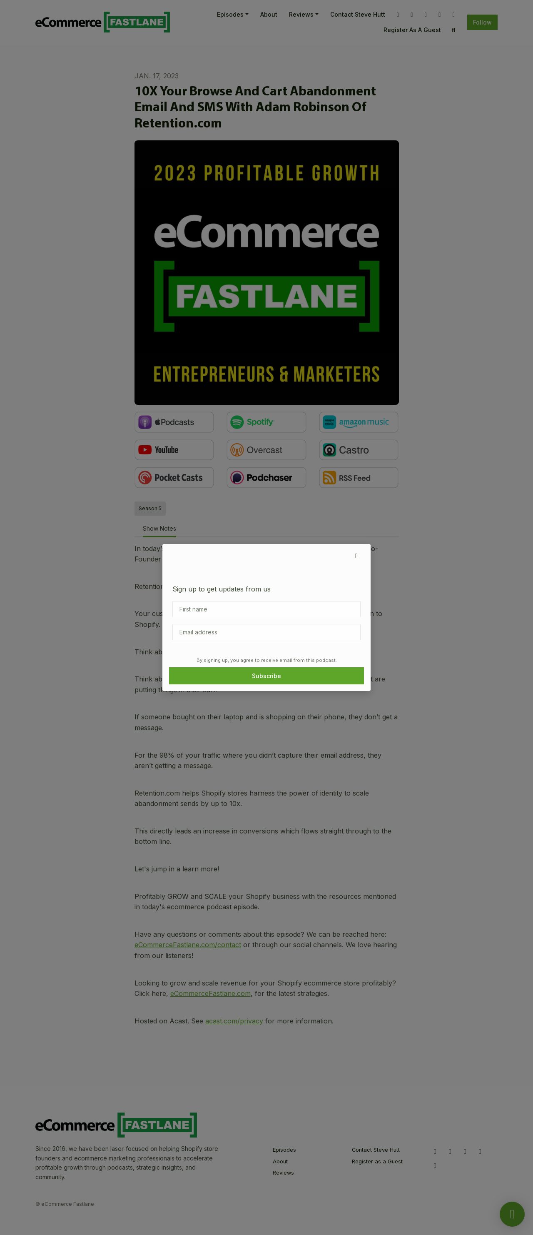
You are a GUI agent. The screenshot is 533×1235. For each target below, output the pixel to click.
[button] (356, 556)
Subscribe (266, 675)
